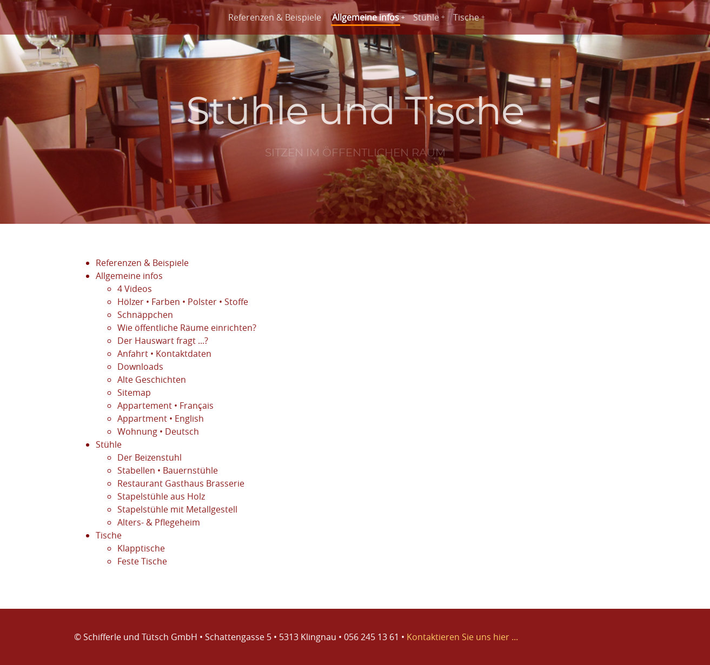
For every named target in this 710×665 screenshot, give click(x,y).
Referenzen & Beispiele (274, 17)
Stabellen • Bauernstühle (167, 470)
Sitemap (134, 392)
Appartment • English (160, 418)
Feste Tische (142, 561)
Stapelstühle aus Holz (161, 496)
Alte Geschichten (151, 379)
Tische (466, 17)
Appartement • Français (165, 405)
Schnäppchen (145, 315)
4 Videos (134, 289)
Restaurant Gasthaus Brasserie (180, 483)
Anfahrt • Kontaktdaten (164, 354)
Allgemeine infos (365, 17)
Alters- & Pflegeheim (158, 522)
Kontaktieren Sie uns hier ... (462, 637)
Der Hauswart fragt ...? (162, 341)
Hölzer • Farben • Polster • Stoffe (182, 302)
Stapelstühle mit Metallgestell (177, 509)
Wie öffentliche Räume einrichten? (186, 328)
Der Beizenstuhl (149, 457)
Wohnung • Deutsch (158, 431)
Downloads (140, 367)
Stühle (426, 17)
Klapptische (141, 548)
